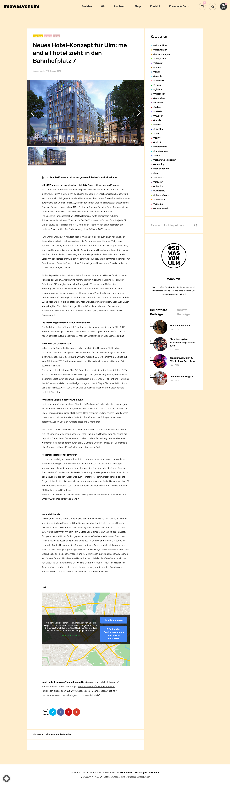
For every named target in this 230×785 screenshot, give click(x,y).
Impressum (85, 777)
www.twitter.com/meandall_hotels (95, 686)
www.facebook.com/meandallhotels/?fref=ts (93, 691)
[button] (6, 778)
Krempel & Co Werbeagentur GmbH (139, 772)
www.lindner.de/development (62, 499)
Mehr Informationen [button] (71, 635)
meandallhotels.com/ (106, 682)
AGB (97, 777)
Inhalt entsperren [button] (114, 620)
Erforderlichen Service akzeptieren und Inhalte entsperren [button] (114, 634)
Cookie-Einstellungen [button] (139, 777)
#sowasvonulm (39, 71)
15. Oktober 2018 (54, 71)
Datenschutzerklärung (115, 777)
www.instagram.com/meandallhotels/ (81, 695)
